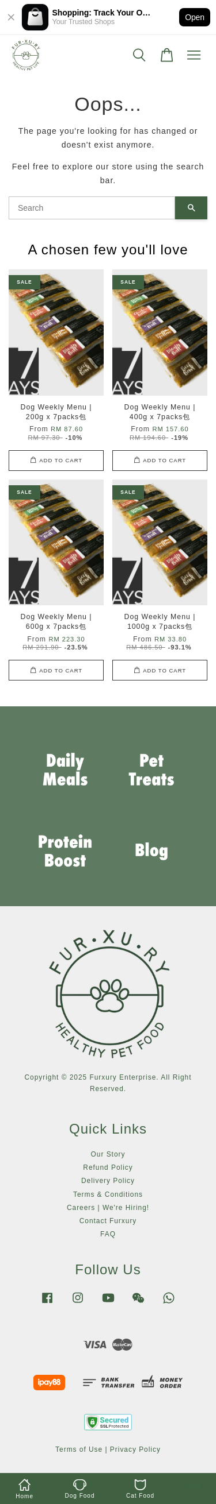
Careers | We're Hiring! (108, 1208)
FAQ (108, 1234)
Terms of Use (79, 1449)
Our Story (108, 1154)
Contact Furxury (108, 1221)
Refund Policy (107, 1167)
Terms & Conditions (108, 1194)
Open (194, 17)
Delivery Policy (108, 1181)
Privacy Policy (135, 1449)
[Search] (92, 207)
